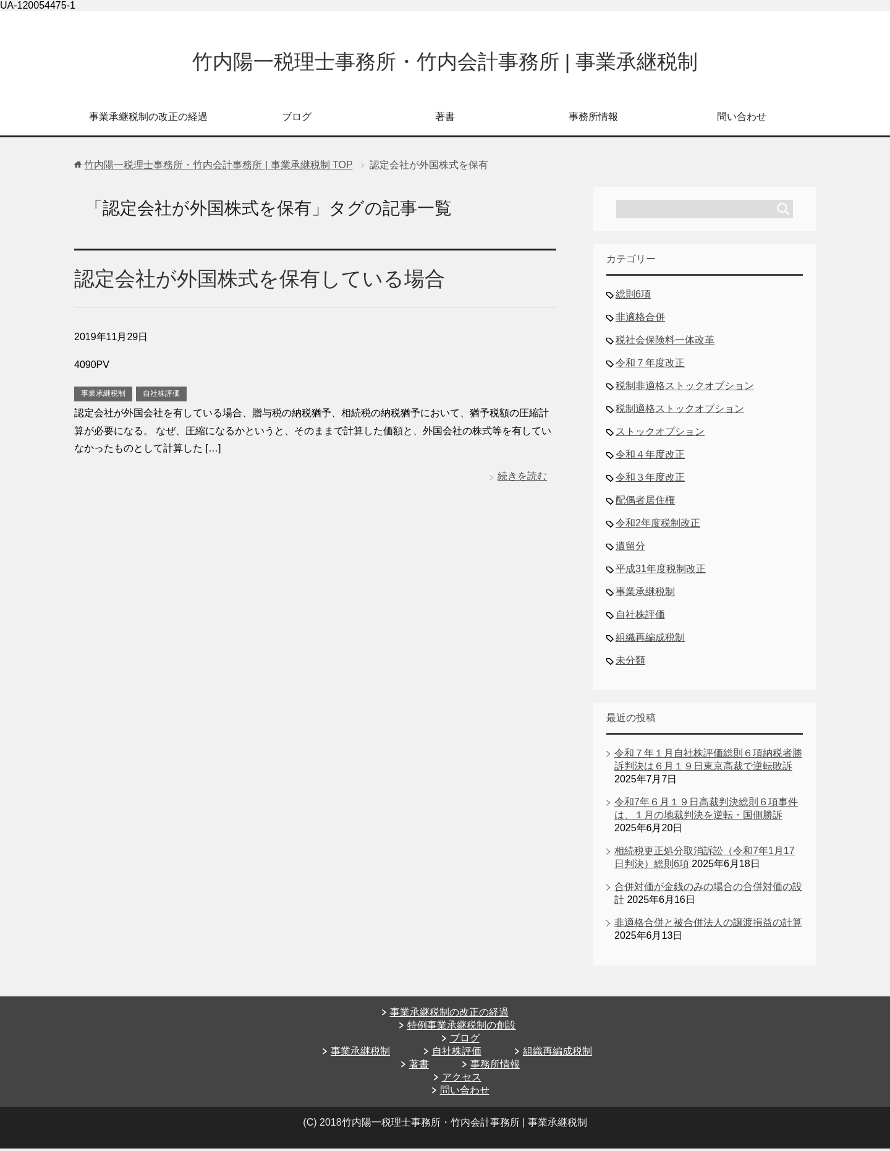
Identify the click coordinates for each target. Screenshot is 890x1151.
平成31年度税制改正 (661, 571)
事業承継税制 (103, 396)
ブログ (297, 119)
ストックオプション (660, 434)
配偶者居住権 (645, 502)
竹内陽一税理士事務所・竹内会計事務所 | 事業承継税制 (445, 62)
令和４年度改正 (650, 456)
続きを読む (522, 478)
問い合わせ (741, 119)
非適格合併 (640, 319)
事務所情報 (593, 119)
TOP (218, 167)
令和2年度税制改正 (658, 525)
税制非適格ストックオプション (685, 388)
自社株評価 (161, 396)
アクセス (461, 1079)
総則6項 (633, 296)
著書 (445, 119)
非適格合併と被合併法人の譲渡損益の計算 (708, 925)
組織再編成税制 (650, 640)
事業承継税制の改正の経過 (148, 119)
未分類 (630, 662)
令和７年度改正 (650, 365)
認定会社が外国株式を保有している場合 (265, 281)
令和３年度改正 (650, 479)
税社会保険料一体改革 (665, 342)
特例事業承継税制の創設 (461, 1027)
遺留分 (630, 548)
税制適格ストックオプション (680, 411)
